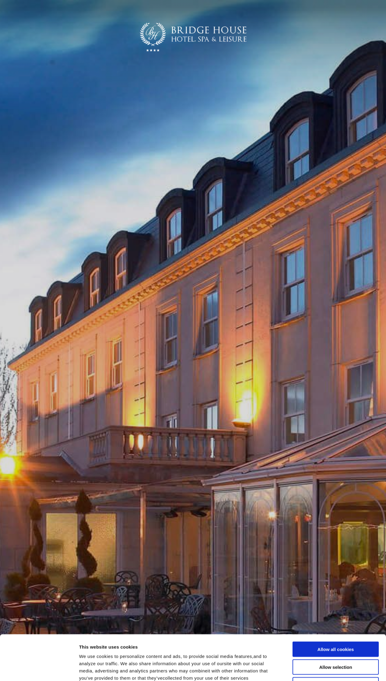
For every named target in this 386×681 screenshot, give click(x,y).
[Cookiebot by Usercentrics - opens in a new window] (39, 669)
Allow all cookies (336, 606)
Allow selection (335, 624)
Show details (316, 669)
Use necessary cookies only (335, 642)
